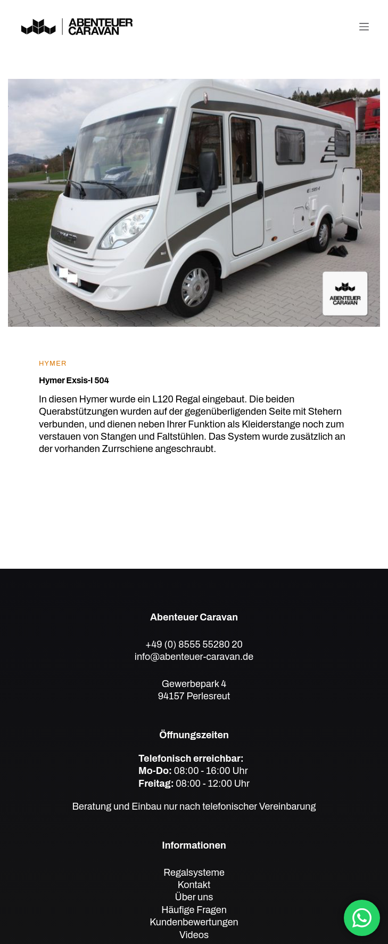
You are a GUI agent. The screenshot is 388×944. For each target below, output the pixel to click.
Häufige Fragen (194, 910)
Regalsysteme (194, 872)
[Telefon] (338, 26)
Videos (194, 935)
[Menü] (364, 26)
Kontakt (194, 885)
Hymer (53, 363)
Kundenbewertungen (194, 922)
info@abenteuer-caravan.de (194, 656)
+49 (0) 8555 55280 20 (194, 644)
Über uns (194, 897)
